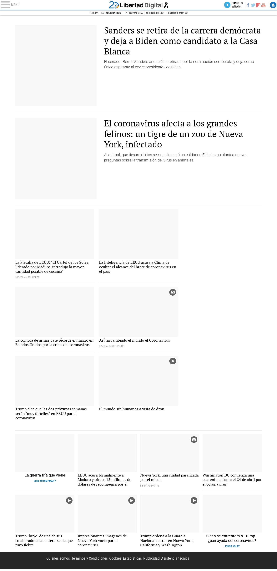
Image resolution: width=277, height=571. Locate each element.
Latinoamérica (133, 13)
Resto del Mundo (177, 13)
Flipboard (258, 5)
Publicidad (151, 560)
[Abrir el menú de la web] (54, 5)
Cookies (115, 560)
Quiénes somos (58, 560)
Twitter (252, 5)
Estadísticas (132, 560)
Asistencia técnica (175, 560)
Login (273, 5)
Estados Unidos (111, 13)
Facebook (247, 5)
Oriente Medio (155, 13)
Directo (236, 5)
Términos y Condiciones (89, 560)
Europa (93, 13)
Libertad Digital (229, 562)
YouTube (263, 5)
